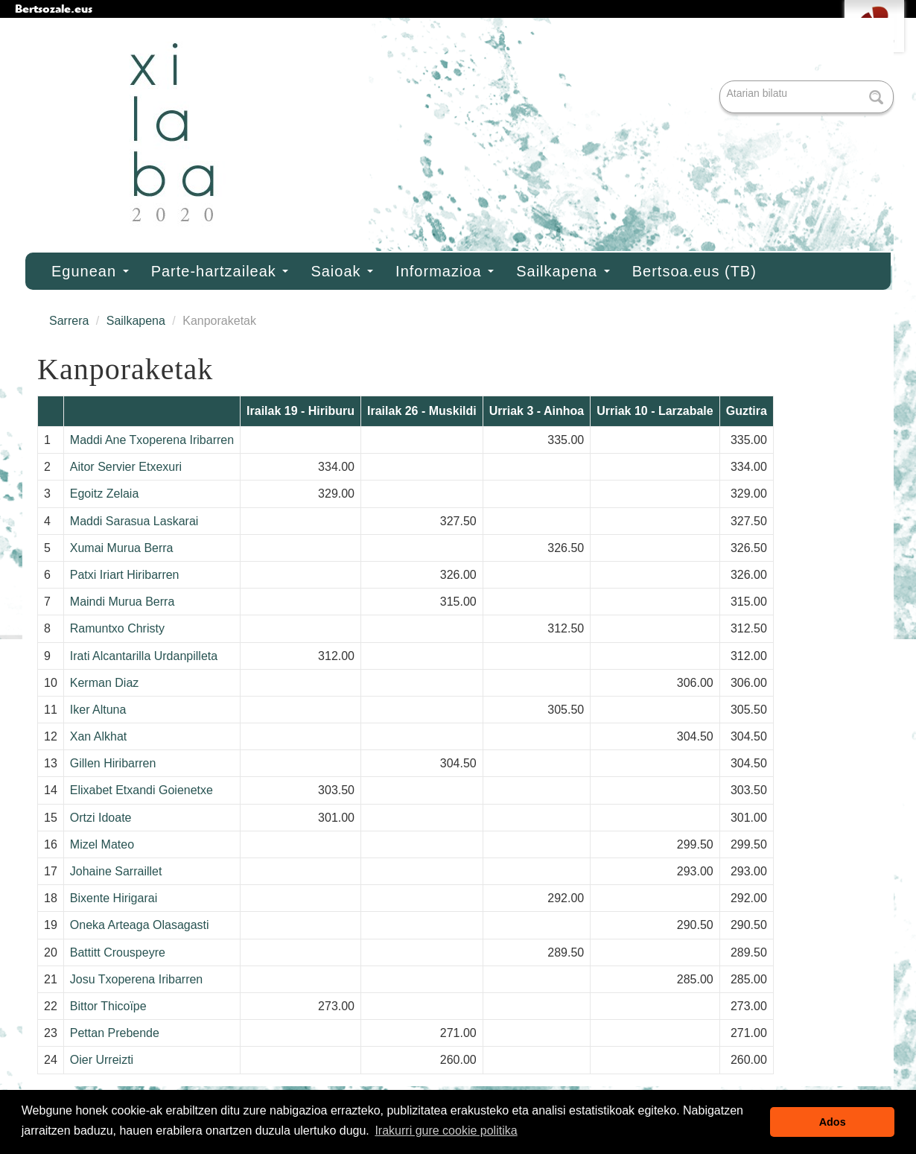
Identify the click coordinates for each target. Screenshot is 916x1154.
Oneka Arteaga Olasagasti (139, 925)
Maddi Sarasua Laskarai (134, 521)
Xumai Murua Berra (122, 548)
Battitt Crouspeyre (117, 952)
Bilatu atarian (721, 81)
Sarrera (69, 320)
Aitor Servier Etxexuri (126, 466)
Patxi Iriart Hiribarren (124, 574)
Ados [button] (832, 1122)
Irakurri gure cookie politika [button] (446, 1130)
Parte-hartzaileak (220, 271)
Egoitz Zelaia (104, 493)
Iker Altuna (98, 709)
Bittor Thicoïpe (108, 1006)
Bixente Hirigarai (113, 898)
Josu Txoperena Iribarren (136, 979)
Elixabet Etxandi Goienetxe (141, 790)
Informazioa (444, 271)
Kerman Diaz (104, 682)
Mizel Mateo (102, 844)
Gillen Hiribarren (113, 763)
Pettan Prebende (114, 1033)
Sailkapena (563, 271)
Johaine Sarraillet (116, 871)
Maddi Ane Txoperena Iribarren (152, 440)
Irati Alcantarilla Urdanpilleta (143, 656)
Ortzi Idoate (101, 817)
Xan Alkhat (98, 736)
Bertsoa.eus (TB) (694, 271)
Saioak (342, 271)
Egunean (90, 271)
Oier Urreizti (101, 1059)
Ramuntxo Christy (117, 628)
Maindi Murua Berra (122, 601)
